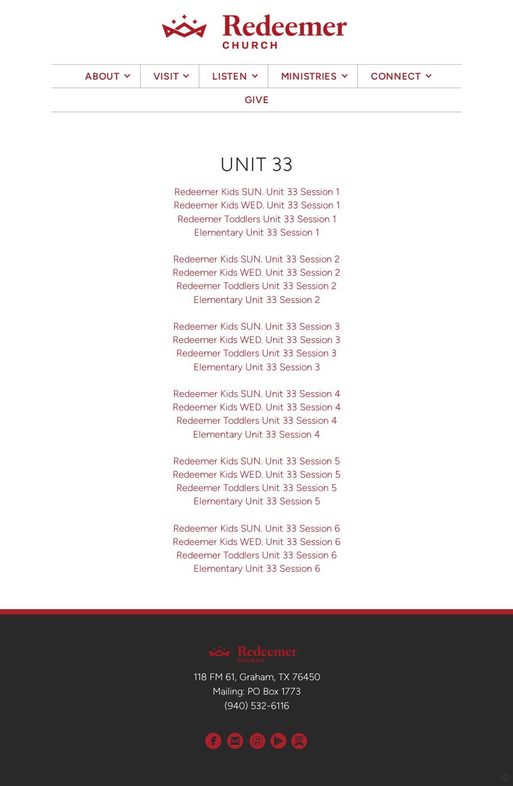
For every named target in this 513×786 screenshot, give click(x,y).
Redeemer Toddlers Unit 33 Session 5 (256, 488)
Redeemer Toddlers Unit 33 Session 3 (256, 353)
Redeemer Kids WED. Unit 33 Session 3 (256, 340)
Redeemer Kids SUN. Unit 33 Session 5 (256, 461)
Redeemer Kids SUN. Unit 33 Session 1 (256, 192)
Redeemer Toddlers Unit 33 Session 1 (256, 219)
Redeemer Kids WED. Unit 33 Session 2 (256, 272)
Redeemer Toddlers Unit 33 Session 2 (256, 286)
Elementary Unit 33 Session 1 (256, 232)
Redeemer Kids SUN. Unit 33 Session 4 (256, 394)
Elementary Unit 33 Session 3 (256, 367)
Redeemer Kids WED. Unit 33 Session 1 (257, 205)
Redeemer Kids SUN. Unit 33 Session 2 (256, 259)
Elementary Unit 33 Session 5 (256, 501)
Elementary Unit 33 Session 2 (256, 300)
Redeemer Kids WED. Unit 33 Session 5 (256, 474)
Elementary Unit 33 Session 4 (256, 434)
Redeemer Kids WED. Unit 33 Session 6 (256, 542)
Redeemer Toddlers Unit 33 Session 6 (256, 555)
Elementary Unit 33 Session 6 (256, 568)
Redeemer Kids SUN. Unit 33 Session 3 (256, 326)
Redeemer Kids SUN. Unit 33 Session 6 (256, 528)
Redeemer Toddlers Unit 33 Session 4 (256, 420)
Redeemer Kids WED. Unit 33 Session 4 (257, 407)
